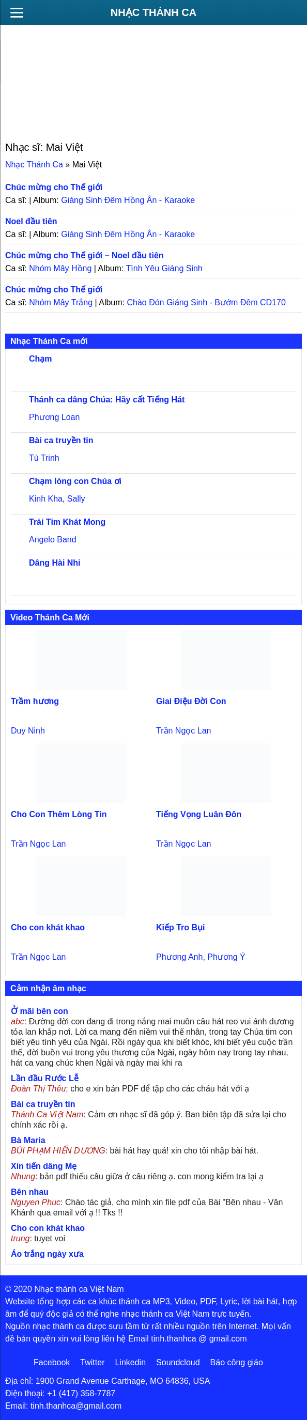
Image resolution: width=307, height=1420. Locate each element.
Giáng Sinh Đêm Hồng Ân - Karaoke (128, 200)
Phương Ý (226, 957)
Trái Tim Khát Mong (67, 522)
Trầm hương (35, 701)
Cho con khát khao (48, 927)
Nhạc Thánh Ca (153, 12)
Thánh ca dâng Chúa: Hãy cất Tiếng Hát (107, 399)
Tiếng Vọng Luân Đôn (198, 814)
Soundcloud (178, 1362)
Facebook (52, 1362)
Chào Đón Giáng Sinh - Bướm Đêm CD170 (206, 302)
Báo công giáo (236, 1362)
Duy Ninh (28, 730)
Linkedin (130, 1362)
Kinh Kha (46, 498)
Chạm (40, 358)
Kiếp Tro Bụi (180, 927)
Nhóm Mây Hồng (60, 268)
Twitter (92, 1362)
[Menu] (16, 12)
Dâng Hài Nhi (55, 562)
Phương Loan (54, 417)
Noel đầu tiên (31, 221)
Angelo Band (52, 539)
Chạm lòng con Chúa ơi (75, 481)
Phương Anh (179, 957)
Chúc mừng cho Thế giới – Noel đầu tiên (84, 255)
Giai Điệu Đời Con (191, 701)
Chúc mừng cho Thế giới (53, 187)
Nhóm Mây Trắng (61, 302)
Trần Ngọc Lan (183, 730)
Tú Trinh (44, 458)
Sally (76, 498)
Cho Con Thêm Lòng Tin (58, 814)
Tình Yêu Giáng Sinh (164, 268)
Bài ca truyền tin (61, 440)
